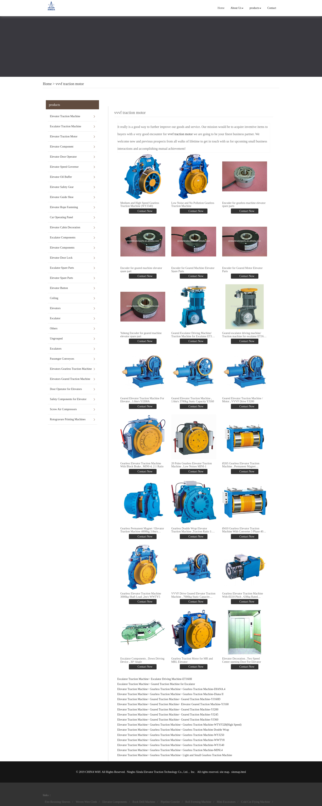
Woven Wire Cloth (86, 801)
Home (221, 7)
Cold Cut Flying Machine (255, 801)
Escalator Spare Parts (62, 267)
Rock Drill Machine (144, 801)
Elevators (55, 308)
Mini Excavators (226, 801)
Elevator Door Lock (61, 257)
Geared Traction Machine (164, 698)
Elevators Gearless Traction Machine (71, 368)
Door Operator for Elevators (66, 389)
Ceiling (54, 298)
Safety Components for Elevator (68, 399)
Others (53, 328)
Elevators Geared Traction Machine (70, 378)
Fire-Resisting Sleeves (57, 801)
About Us (236, 7)
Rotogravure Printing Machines (68, 419)
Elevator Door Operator (63, 156)
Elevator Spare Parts (61, 277)
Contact (271, 7)
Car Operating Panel (61, 217)
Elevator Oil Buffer (61, 176)
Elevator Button (59, 288)
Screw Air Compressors (63, 409)
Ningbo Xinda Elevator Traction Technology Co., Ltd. (158, 771)
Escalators (56, 348)
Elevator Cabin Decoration (65, 227)
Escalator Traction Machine (65, 126)
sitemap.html (238, 771)
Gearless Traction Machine (165, 688)
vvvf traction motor (70, 84)
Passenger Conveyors (62, 358)
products (255, 7)
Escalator (55, 318)
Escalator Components (62, 237)
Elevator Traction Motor (63, 136)
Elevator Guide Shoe (62, 197)
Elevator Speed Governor (64, 166)
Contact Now (145, 211)
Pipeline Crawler (170, 801)
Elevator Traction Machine (65, 116)
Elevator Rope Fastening (64, 207)
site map (224, 771)
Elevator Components (62, 247)
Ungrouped (56, 338)
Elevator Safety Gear (62, 187)
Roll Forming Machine (198, 801)
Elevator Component (61, 146)
